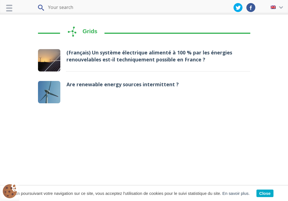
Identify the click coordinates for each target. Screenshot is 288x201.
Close (265, 193)
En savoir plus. (236, 193)
